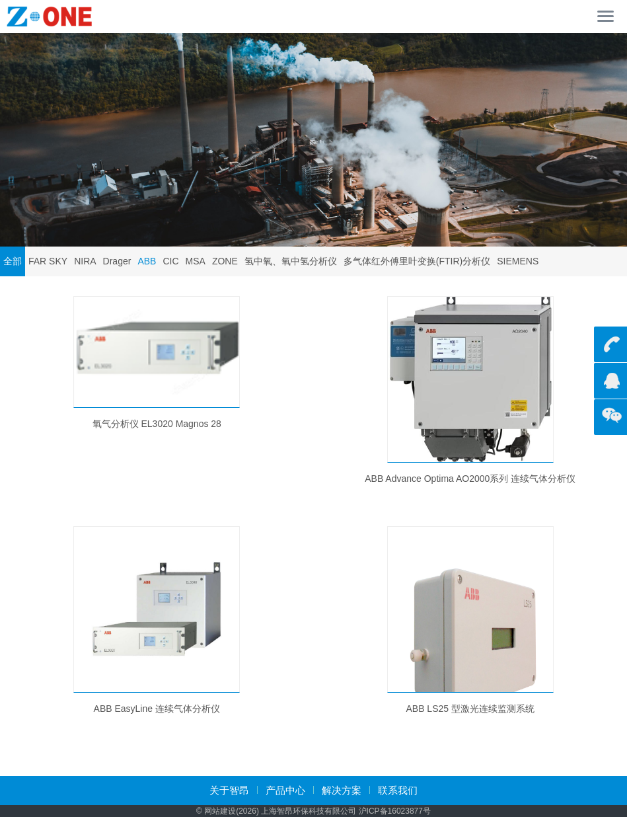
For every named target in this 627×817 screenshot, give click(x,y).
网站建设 (220, 811)
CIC (170, 261)
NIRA (85, 261)
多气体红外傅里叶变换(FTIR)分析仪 (417, 261)
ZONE (225, 261)
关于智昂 (229, 790)
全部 (12, 261)
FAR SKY (47, 261)
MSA (195, 261)
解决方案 (341, 790)
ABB (146, 261)
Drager (117, 261)
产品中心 (285, 790)
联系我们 (398, 790)
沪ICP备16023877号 (395, 811)
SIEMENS (517, 261)
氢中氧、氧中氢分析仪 (290, 261)
